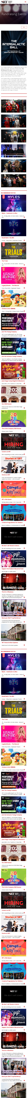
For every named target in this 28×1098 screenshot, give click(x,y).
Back (24, 27)
